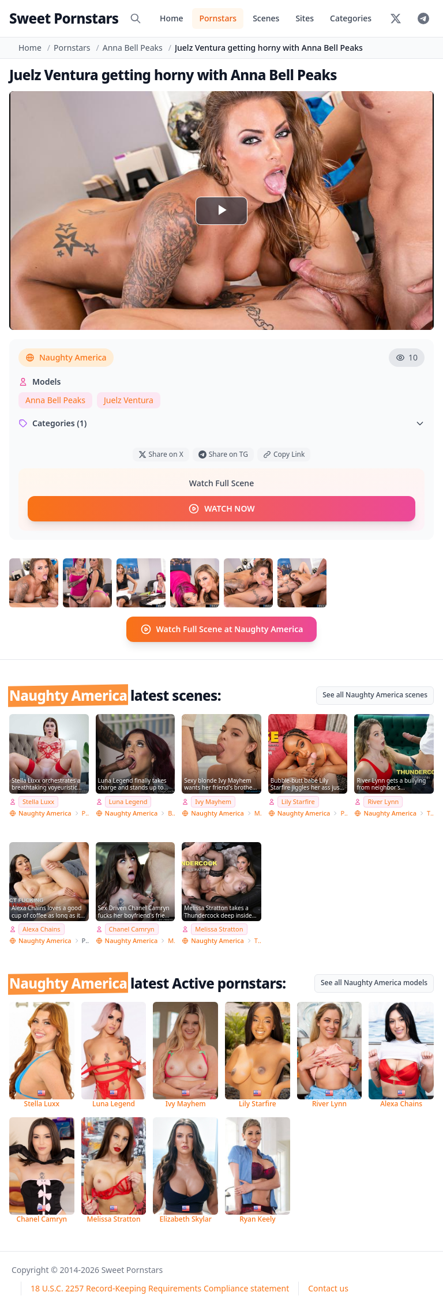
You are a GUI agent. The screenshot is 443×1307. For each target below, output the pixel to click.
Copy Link (284, 454)
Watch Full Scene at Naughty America (221, 629)
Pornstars (217, 18)
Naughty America (66, 357)
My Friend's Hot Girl (171, 940)
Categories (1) (221, 423)
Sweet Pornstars (63, 18)
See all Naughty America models (374, 982)
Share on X (160, 454)
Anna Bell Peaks (133, 47)
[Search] (135, 18)
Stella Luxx (38, 801)
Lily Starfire (298, 801)
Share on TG (223, 454)
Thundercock (430, 812)
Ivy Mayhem (213, 801)
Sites (304, 18)
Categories (350, 18)
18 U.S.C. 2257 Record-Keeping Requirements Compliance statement (160, 1288)
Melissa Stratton (219, 929)
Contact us (328, 1288)
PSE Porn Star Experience (343, 812)
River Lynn (383, 801)
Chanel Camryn (132, 929)
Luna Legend (128, 801)
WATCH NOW (221, 508)
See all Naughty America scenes (374, 695)
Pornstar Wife (85, 812)
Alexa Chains (41, 929)
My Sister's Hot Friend (257, 812)
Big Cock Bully (171, 812)
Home (171, 18)
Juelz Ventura (128, 400)
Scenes (266, 18)
